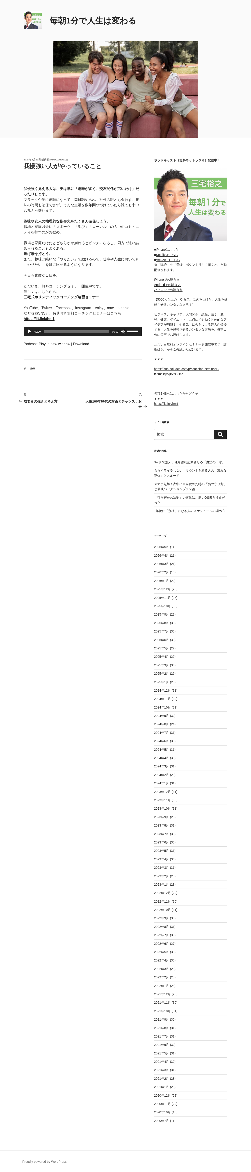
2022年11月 (162, 901)
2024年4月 (161, 758)
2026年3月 (161, 564)
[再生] (29, 331)
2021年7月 (161, 1036)
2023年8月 (161, 825)
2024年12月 (162, 690)
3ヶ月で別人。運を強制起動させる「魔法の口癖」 (189, 462)
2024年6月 (161, 741)
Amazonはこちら (168, 260)
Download (81, 344)
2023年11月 (162, 800)
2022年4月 (161, 960)
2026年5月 (161, 547)
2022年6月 (161, 943)
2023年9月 (161, 817)
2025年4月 (161, 656)
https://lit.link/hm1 (166, 403)
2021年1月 (161, 1087)
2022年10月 (162, 910)
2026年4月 (161, 555)
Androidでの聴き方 (167, 285)
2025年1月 (161, 682)
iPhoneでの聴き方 (167, 279)
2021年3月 (161, 1070)
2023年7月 (161, 834)
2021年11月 (162, 1002)
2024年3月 (161, 766)
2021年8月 (161, 1028)
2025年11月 (162, 598)
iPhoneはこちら (167, 249)
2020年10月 (162, 1112)
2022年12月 (162, 893)
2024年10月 (162, 707)
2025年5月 (161, 648)
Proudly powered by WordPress (44, 1161)
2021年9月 (161, 1019)
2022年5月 (161, 952)
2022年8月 (161, 927)
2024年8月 (161, 724)
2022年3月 (161, 969)
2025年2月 (161, 673)
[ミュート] (123, 331)
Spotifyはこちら (167, 255)
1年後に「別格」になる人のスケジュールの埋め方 (189, 511)
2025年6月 (161, 640)
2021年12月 (162, 994)
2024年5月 (161, 749)
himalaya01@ (59, 159)
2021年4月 (161, 1061)
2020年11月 (162, 1104)
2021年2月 (161, 1078)
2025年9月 (161, 614)
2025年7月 (161, 631)
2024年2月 (161, 775)
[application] (83, 331)
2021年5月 (161, 1053)
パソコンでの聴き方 (168, 290)
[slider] (76, 331)
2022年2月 (161, 977)
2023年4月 (161, 859)
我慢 (32, 368)
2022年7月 (161, 935)
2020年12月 (162, 1095)
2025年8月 (161, 623)
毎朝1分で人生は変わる (93, 20)
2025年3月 (161, 665)
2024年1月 (161, 783)
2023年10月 (162, 808)
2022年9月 (161, 918)
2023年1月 (161, 884)
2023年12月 (162, 792)
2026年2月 (161, 572)
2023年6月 (161, 842)
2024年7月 (161, 732)
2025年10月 (162, 606)
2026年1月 (161, 581)
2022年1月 (161, 986)
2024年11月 (162, 699)
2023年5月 (161, 850)
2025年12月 (162, 589)
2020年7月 (161, 1121)
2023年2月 (161, 876)
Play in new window (54, 344)
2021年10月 (162, 1011)
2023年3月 (161, 867)
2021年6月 (161, 1045)
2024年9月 (161, 716)
